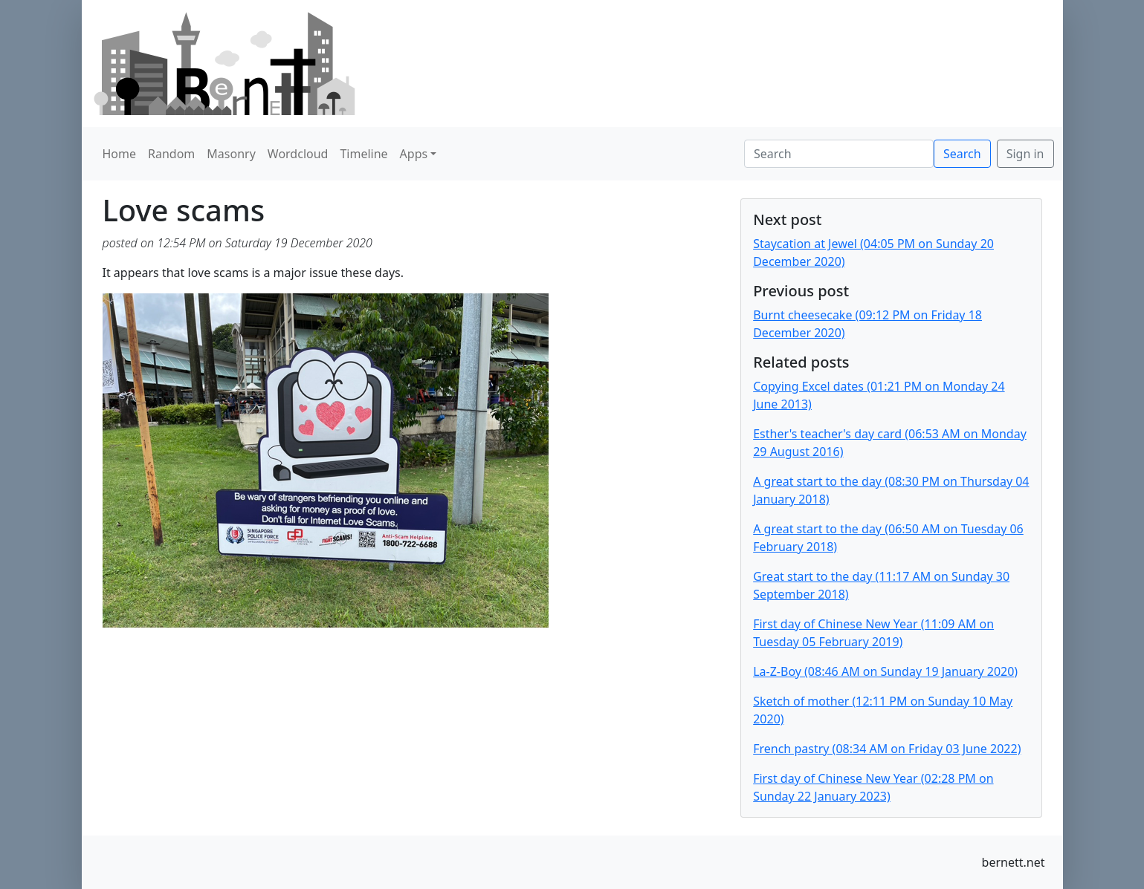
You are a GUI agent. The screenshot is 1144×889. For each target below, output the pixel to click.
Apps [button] (414, 154)
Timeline (363, 154)
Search (962, 154)
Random (171, 154)
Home (120, 154)
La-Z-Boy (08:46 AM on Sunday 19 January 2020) (885, 671)
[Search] (839, 154)
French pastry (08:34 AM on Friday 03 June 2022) (887, 748)
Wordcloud (298, 154)
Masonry (231, 154)
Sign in (1025, 154)
